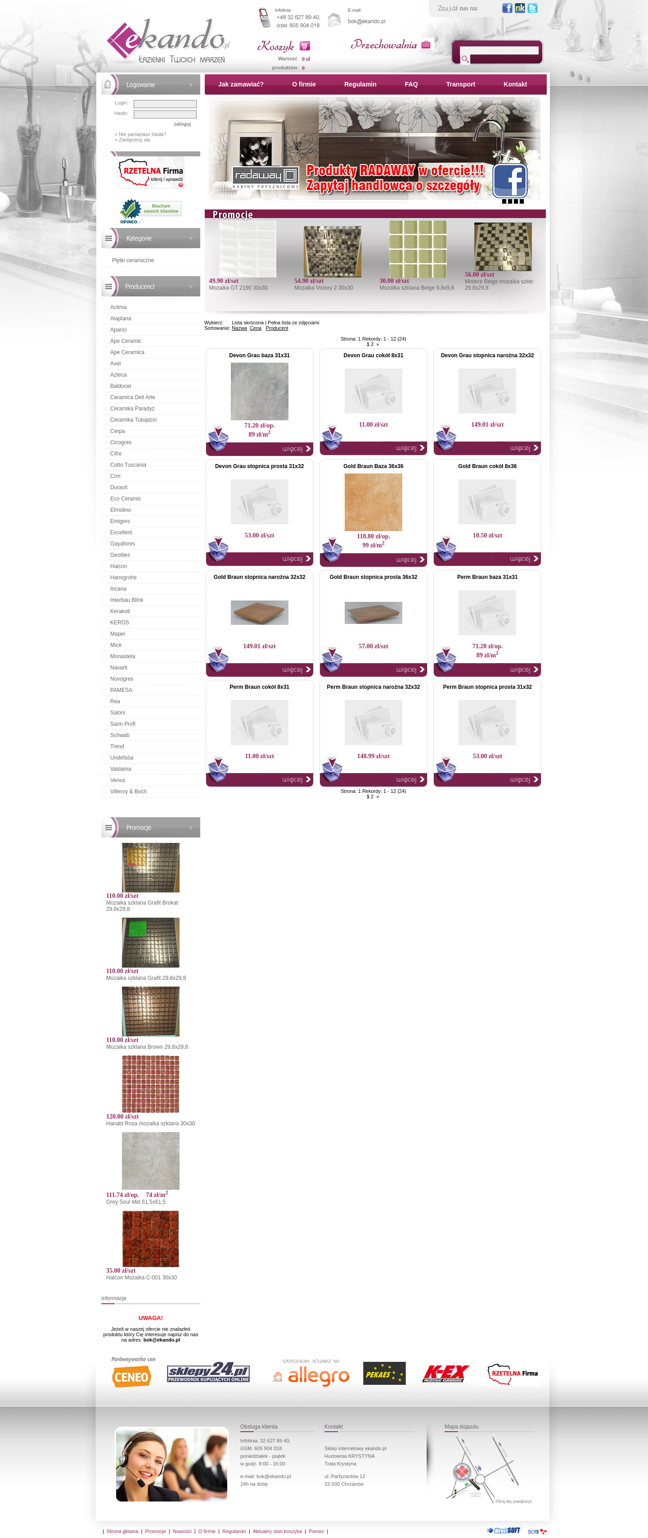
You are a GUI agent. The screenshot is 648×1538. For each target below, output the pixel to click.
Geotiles (120, 555)
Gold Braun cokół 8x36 (487, 466)
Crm (115, 476)
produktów (284, 67)
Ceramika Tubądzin (133, 420)
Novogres (121, 679)
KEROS (119, 622)
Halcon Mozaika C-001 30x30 (141, 1277)
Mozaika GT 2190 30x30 (238, 288)
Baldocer (120, 386)
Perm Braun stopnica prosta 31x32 (487, 687)
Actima (118, 307)
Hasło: (121, 113)
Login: (121, 102)
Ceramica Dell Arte (132, 397)
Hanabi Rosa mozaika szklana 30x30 (150, 1123)
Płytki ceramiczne (133, 260)
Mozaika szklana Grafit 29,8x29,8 (146, 978)
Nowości (182, 1531)
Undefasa (121, 758)
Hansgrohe (123, 577)
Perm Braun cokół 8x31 (259, 687)
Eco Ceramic (125, 499)
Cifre (116, 453)
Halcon (118, 566)
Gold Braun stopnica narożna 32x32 (260, 577)
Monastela (122, 656)
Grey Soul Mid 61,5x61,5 (136, 1202)
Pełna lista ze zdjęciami (293, 322)
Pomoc (316, 1531)
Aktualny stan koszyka (277, 1531)
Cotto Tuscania (128, 465)
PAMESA (121, 690)
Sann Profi (122, 724)
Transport (461, 84)
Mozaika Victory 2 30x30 (323, 288)
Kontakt (515, 84)
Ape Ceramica (127, 352)
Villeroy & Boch (128, 791)
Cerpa (117, 431)
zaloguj (182, 124)
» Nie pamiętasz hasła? (140, 134)
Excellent (121, 532)
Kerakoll (120, 611)
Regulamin (360, 84)
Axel (115, 363)
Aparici (118, 330)
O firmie (304, 84)
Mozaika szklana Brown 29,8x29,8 (147, 1047)
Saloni (117, 713)
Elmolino (120, 510)
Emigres (120, 521)
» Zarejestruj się (132, 139)
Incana (118, 589)
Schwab (120, 735)
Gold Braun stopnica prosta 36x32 (374, 577)
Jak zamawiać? (241, 84)
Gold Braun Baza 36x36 (373, 466)
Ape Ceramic (125, 341)
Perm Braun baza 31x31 (487, 577)
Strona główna (122, 1531)
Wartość (287, 58)
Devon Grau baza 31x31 (259, 355)
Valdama (120, 769)
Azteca (118, 375)
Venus (117, 780)
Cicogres (120, 442)
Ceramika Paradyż (132, 408)
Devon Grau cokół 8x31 (374, 355)
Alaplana (120, 318)
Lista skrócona (248, 322)
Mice (116, 645)
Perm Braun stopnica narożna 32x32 (373, 687)
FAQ (411, 84)
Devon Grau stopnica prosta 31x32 (259, 466)
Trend (117, 746)
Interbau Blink (126, 600)
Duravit (118, 487)
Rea (115, 701)
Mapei (117, 634)
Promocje (155, 1531)
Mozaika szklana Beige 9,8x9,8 (416, 288)
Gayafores (122, 544)
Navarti (118, 667)
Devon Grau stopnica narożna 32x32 (487, 355)
